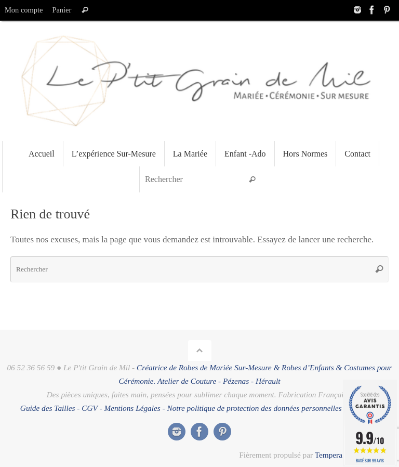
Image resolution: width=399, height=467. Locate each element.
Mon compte (24, 10)
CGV (89, 408)
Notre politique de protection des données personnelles (254, 408)
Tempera (328, 454)
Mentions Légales (132, 408)
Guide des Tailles (47, 408)
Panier (61, 10)
